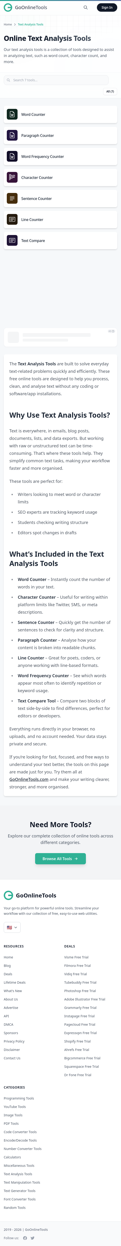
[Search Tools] (85, 7)
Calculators (12, 1157)
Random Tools (15, 1207)
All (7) (110, 91)
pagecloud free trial (79, 1024)
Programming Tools (19, 1098)
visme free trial (76, 957)
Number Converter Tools (23, 1148)
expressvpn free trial (80, 1033)
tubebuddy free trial (80, 982)
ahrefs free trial (76, 1049)
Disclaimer (12, 1049)
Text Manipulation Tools (22, 1182)
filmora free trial (77, 965)
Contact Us (12, 1058)
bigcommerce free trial (82, 1058)
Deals (8, 974)
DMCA (8, 1024)
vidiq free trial (75, 974)
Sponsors (11, 1033)
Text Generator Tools (20, 1191)
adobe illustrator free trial (84, 999)
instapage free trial (79, 1016)
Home (8, 24)
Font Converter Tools (20, 1199)
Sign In (107, 7)
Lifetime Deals (15, 982)
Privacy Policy (14, 1041)
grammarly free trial (80, 1007)
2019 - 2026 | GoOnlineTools (26, 1229)
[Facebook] (25, 1238)
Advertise (11, 1007)
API (6, 1016)
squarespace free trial (81, 1066)
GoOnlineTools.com (28, 779)
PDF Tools (11, 1123)
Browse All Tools (61, 858)
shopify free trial (77, 1041)
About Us (11, 999)
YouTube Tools (15, 1106)
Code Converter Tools (20, 1132)
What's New (13, 991)
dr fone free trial (78, 1075)
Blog (7, 965)
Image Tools (13, 1115)
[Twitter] (32, 1238)
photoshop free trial (80, 991)
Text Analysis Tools (18, 1174)
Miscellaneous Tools (19, 1165)
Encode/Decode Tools (20, 1140)
